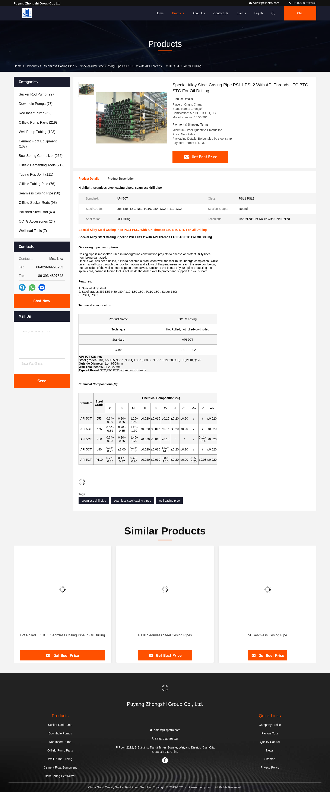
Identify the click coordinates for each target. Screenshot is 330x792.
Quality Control (270, 742)
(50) (39, 193)
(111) (36, 174)
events (241, 13)
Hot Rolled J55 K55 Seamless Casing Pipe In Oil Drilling (62, 635)
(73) (36, 104)
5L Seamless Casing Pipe (267, 635)
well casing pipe (169, 500)
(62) (35, 113)
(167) (38, 143)
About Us (199, 13)
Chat (300, 13)
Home (160, 13)
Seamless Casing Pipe (59, 66)
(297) (37, 94)
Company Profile (270, 725)
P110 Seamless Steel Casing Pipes (165, 635)
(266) (41, 156)
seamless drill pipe (94, 500)
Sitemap (269, 759)
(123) (37, 132)
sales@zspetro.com (264, 3)
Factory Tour (269, 733)
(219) (38, 122)
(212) (41, 165)
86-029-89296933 (302, 3)
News (270, 750)
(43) (37, 212)
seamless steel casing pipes (132, 500)
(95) (38, 202)
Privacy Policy (270, 767)
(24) (37, 221)
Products (178, 13)
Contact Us (220, 13)
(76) (37, 184)
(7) (33, 231)
